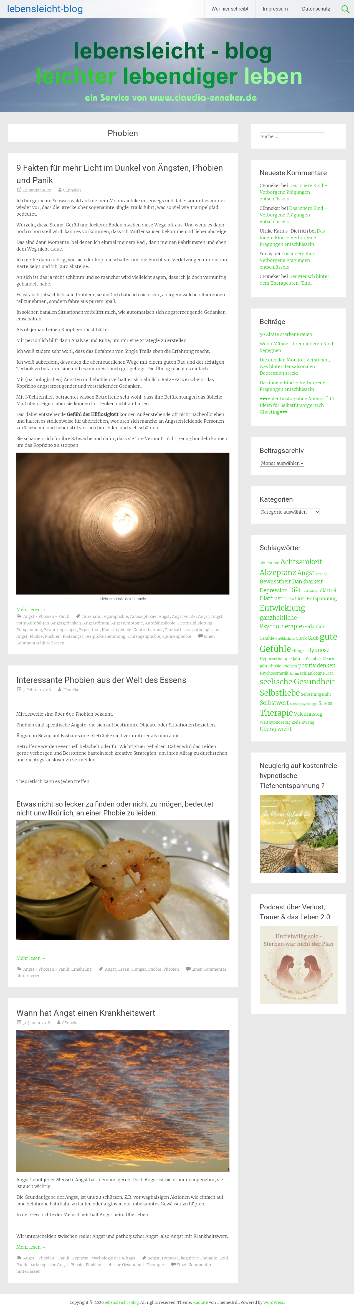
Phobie (36, 636)
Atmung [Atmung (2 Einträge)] (321, 574)
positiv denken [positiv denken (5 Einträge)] (316, 665)
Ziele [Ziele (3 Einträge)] (296, 722)
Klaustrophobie (116, 629)
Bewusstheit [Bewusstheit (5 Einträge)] (275, 581)
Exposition (89, 629)
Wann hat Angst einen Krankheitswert (85, 1013)
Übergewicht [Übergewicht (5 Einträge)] (276, 729)
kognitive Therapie (199, 1258)
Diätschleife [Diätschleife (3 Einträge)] (294, 598)
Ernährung (81, 969)
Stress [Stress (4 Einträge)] (325, 703)
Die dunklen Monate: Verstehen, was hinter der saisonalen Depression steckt (295, 366)
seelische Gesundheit (123, 1264)
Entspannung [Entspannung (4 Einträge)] (322, 599)
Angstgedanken (66, 623)
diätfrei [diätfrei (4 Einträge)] (328, 591)
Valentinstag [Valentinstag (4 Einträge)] (308, 714)
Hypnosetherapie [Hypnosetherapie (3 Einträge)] (276, 658)
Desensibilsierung (195, 623)
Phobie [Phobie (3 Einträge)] (275, 666)
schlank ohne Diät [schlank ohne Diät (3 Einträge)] (316, 673)
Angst (164, 616)
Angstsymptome (127, 623)
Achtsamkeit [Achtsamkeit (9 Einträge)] (301, 562)
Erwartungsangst (60, 629)
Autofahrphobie (160, 623)
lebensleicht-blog (45, 9)
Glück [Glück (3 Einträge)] (301, 638)
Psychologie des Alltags (112, 1258)
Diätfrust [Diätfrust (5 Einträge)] (271, 598)
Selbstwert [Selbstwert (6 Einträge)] (274, 702)
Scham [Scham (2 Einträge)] (294, 673)
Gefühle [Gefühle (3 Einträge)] (267, 638)
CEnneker (72, 190)
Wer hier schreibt (230, 9)
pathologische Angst (48, 1264)
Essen (123, 969)
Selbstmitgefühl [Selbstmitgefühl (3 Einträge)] (316, 694)
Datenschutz (316, 9)
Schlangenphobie (143, 636)
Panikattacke (177, 629)
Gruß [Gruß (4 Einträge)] (313, 638)
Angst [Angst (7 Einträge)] (306, 573)
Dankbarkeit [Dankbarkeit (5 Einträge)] (307, 581)
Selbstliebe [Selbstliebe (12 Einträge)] (280, 693)
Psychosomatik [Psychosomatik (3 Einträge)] (274, 673)
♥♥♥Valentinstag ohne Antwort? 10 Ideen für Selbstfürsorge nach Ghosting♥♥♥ (297, 405)
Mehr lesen (31, 609)
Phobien (52, 636)
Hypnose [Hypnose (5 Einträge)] (318, 650)
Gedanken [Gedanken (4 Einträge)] (314, 627)
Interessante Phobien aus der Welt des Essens (101, 680)
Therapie (155, 1264)
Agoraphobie (116, 616)
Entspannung (29, 629)
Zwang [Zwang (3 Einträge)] (308, 722)
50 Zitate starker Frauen (286, 334)
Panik (21, 1264)
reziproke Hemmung (105, 636)
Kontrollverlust (148, 629)
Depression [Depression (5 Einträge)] (274, 590)
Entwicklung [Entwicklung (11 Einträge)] (282, 608)
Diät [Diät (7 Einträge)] (295, 590)
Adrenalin (92, 616)
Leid (223, 1258)
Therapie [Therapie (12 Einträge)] (276, 713)
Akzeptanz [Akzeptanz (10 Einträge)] (278, 572)
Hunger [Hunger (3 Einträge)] (299, 650)
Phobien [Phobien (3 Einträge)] (289, 666)
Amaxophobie (143, 616)
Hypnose (79, 1258)
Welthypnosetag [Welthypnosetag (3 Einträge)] (275, 722)
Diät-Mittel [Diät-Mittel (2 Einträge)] (310, 591)
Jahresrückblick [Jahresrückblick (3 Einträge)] (307, 658)
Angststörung (96, 623)
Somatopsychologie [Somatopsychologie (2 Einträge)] (303, 704)
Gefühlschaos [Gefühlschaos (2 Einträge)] (285, 639)
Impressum (275, 9)
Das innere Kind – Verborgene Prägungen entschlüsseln (294, 192)
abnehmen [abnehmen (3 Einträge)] (269, 562)
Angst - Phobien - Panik (46, 616)
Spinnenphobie (176, 636)
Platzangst (73, 636)
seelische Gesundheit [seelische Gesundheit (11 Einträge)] (297, 681)
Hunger (139, 969)
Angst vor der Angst (190, 616)
